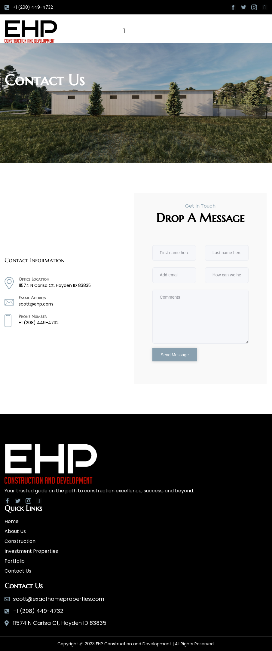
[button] (124, 30)
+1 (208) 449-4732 (39, 323)
